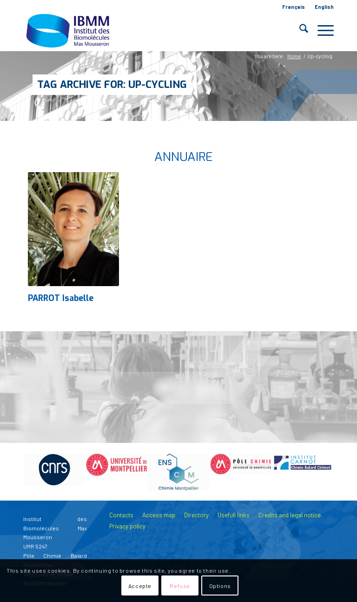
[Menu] (321, 30)
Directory (196, 515)
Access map (158, 515)
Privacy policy (127, 526)
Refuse (180, 585)
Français (293, 7)
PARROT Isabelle (60, 298)
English (324, 7)
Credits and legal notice (289, 515)
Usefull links (234, 515)
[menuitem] (294, 7)
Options (220, 585)
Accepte (140, 585)
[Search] (299, 30)
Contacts (121, 515)
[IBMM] (68, 30)
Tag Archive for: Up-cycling (112, 84)
